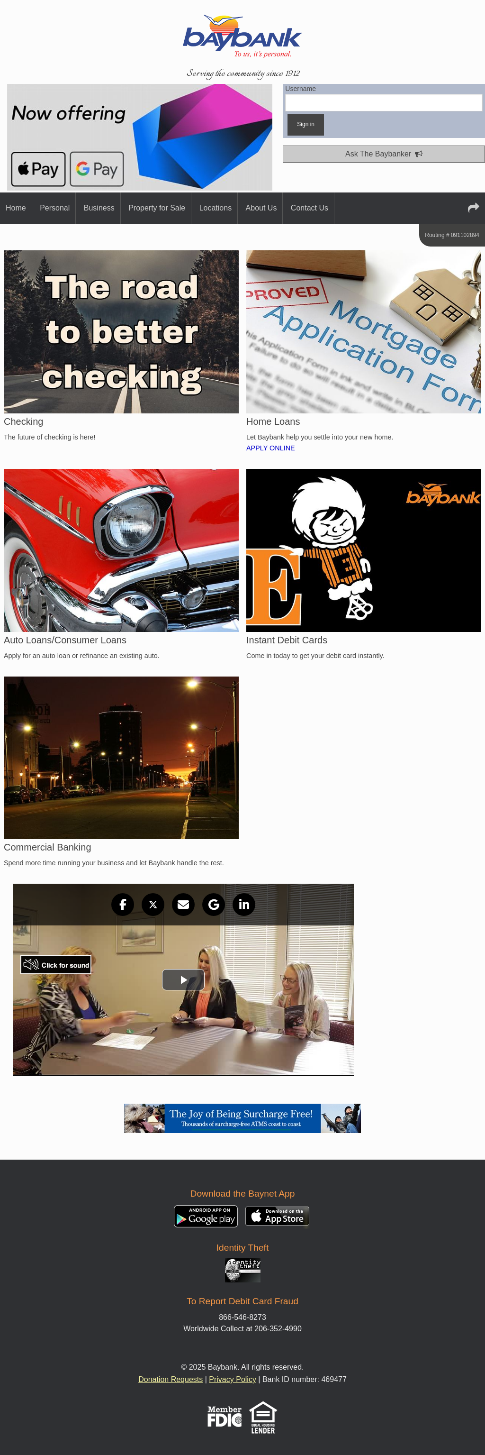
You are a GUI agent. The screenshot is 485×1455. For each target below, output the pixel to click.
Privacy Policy (232, 1379)
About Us (261, 208)
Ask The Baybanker (383, 154)
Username (384, 98)
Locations (215, 208)
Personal (55, 208)
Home (16, 208)
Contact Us (309, 208)
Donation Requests (170, 1379)
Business (99, 208)
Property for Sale (156, 208)
